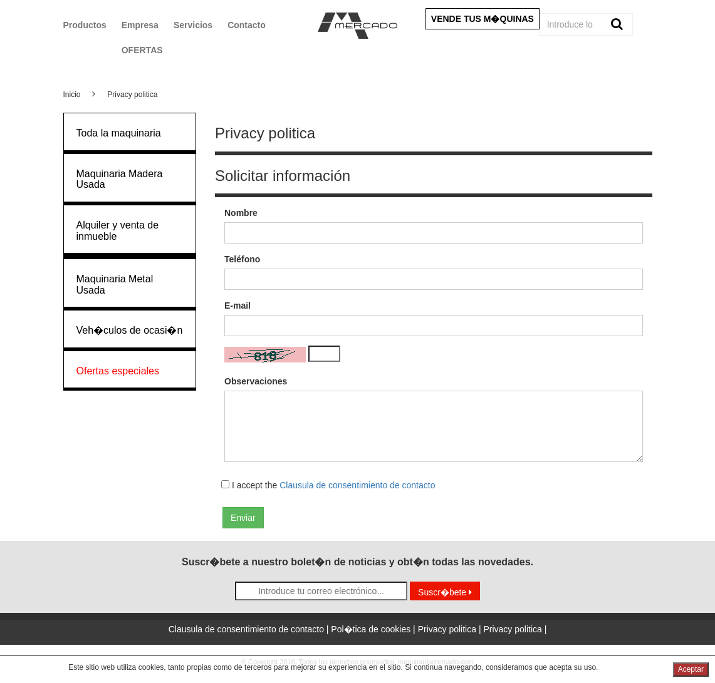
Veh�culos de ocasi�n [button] (129, 330)
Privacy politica (132, 94)
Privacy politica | (451, 629)
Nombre (241, 213)
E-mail (237, 305)
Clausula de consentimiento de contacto (357, 485)
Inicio (72, 94)
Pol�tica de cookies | (374, 629)
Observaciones (255, 381)
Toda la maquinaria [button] (118, 133)
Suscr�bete (445, 592)
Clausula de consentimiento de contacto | (250, 629)
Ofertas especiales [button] (118, 371)
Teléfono (242, 259)
